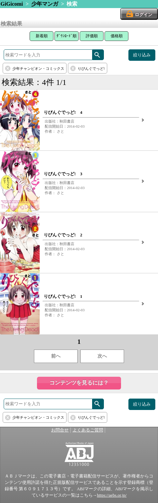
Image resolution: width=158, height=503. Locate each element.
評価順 (92, 36)
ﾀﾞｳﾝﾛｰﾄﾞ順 (66, 36)
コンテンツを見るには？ (79, 382)
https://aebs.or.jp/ (111, 495)
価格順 (117, 36)
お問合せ (60, 430)
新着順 (42, 36)
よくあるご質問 (88, 430)
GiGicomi (12, 4)
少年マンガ (44, 4)
